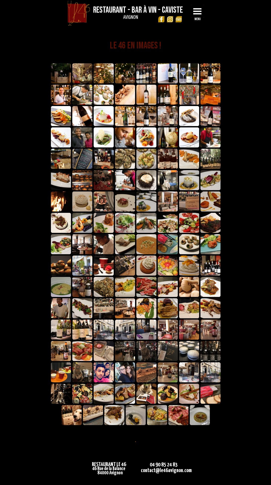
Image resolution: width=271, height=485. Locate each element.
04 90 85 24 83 (164, 465)
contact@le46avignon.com (166, 470)
